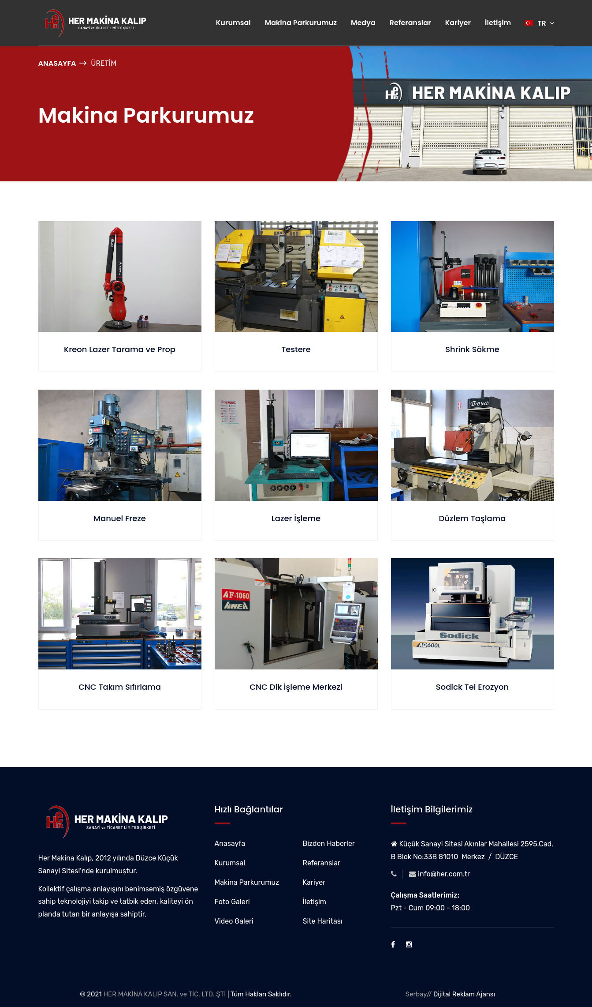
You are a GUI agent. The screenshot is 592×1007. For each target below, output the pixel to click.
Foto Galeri (232, 902)
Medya (363, 23)
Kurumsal (233, 23)
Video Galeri (234, 921)
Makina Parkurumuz (301, 23)
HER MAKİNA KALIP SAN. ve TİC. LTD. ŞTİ (164, 994)
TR (539, 23)
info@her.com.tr (444, 874)
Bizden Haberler (329, 843)
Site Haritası (323, 921)
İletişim (498, 23)
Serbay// (419, 994)
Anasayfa (57, 63)
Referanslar (410, 23)
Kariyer (458, 23)
